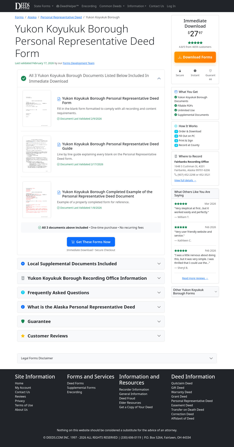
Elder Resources (130, 403)
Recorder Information (134, 389)
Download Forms (195, 57)
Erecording (89, 6)
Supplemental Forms (81, 388)
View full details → (185, 180)
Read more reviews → (195, 278)
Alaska (32, 17)
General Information (133, 394)
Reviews (20, 396)
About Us (21, 410)
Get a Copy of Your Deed (136, 407)
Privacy (20, 401)
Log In (171, 6)
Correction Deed (182, 414)
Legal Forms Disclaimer (37, 358)
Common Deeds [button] (110, 6)
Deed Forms (75, 383)
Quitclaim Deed (182, 383)
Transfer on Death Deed (187, 410)
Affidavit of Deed (182, 418)
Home (19, 383)
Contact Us (156, 6)
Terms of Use (24, 405)
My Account (23, 388)
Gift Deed (177, 388)
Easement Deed (182, 405)
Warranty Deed (181, 392)
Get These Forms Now (90, 242)
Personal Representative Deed (61, 17)
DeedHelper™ (67, 6)
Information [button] (135, 6)
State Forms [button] (42, 6)
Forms (19, 17)
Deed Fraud (127, 398)
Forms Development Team (78, 63)
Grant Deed (179, 396)
